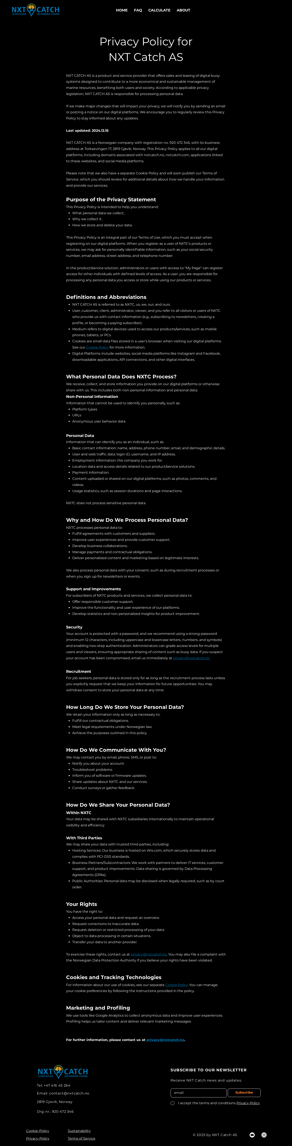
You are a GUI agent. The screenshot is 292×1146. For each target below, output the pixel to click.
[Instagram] (264, 1135)
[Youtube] (252, 1135)
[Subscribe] (244, 1093)
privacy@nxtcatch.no (191, 658)
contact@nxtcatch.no (69, 1093)
